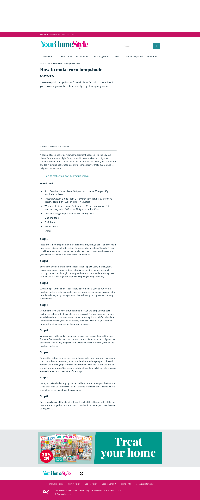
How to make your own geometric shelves (67, 175)
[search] (156, 46)
